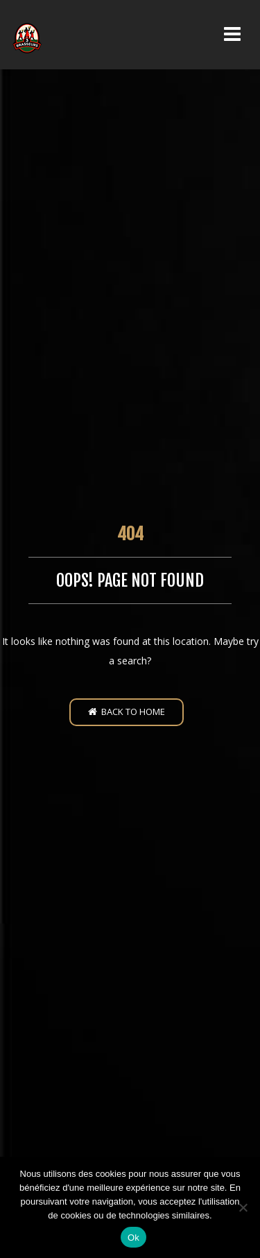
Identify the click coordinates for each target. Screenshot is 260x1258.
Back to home (126, 711)
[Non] (243, 1207)
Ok (133, 1237)
